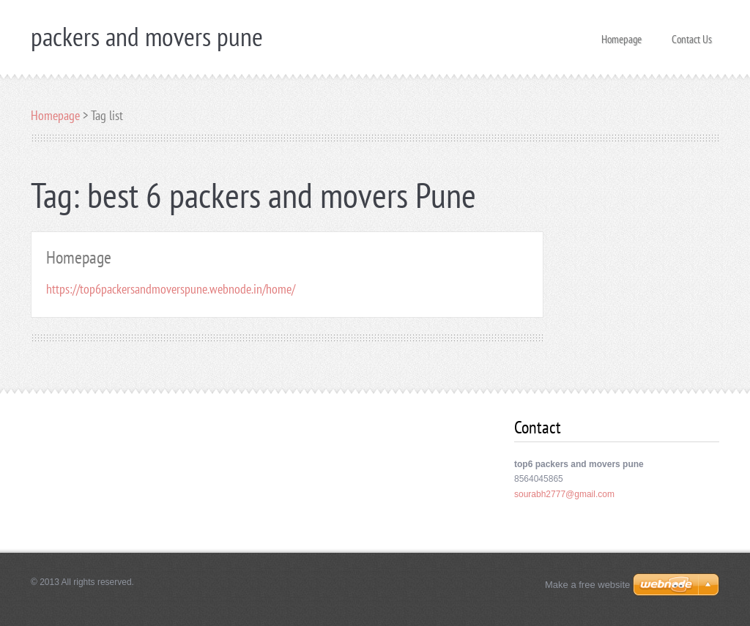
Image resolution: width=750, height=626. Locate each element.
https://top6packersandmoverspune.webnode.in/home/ (170, 288)
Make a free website (587, 584)
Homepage (621, 34)
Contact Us (692, 34)
